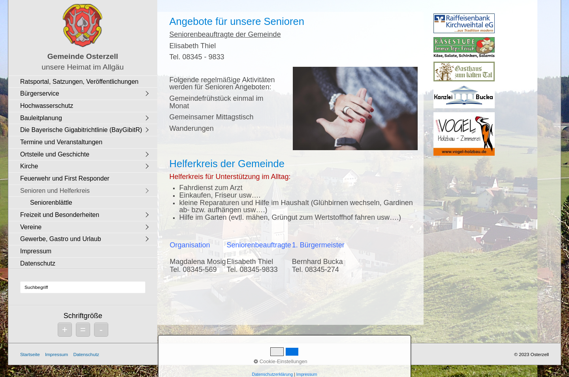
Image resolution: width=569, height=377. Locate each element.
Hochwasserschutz (46, 105)
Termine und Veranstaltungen (61, 142)
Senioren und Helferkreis (55, 190)
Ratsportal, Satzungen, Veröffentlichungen (79, 81)
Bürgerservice (39, 93)
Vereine (30, 227)
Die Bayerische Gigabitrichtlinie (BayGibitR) (81, 129)
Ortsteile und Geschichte (54, 154)
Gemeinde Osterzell (82, 56)
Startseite (30, 354)
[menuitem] (84, 81)
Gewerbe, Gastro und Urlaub (60, 239)
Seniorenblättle (51, 202)
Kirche (29, 166)
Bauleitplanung (41, 118)
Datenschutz (37, 263)
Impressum (35, 251)
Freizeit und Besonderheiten (59, 214)
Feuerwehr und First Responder (64, 178)
